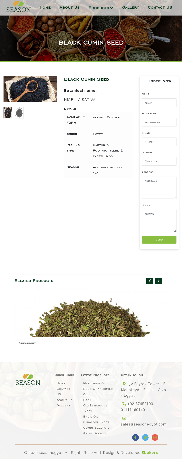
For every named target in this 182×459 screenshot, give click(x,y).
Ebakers (150, 453)
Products (99, 7)
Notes (146, 205)
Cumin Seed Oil (96, 427)
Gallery (130, 7)
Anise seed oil (95, 433)
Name (145, 93)
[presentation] (149, 281)
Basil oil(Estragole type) (95, 405)
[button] (52, 90)
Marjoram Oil (94, 383)
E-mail (146, 132)
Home (45, 7)
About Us (70, 7)
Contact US (160, 7)
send (159, 239)
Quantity (148, 152)
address (147, 171)
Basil (22, 343)
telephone (149, 113)
